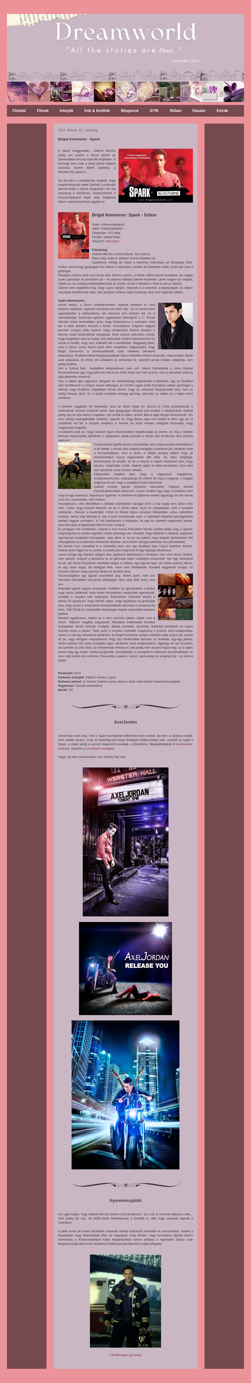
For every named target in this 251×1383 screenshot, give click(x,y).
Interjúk (66, 111)
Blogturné (130, 111)
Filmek (43, 111)
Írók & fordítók (97, 111)
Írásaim (198, 111)
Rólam (175, 111)
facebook (182, 744)
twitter (62, 748)
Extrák (222, 111)
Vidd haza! (112, 241)
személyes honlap (98, 748)
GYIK (154, 111)
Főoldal (19, 111)
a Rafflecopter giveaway (125, 1355)
